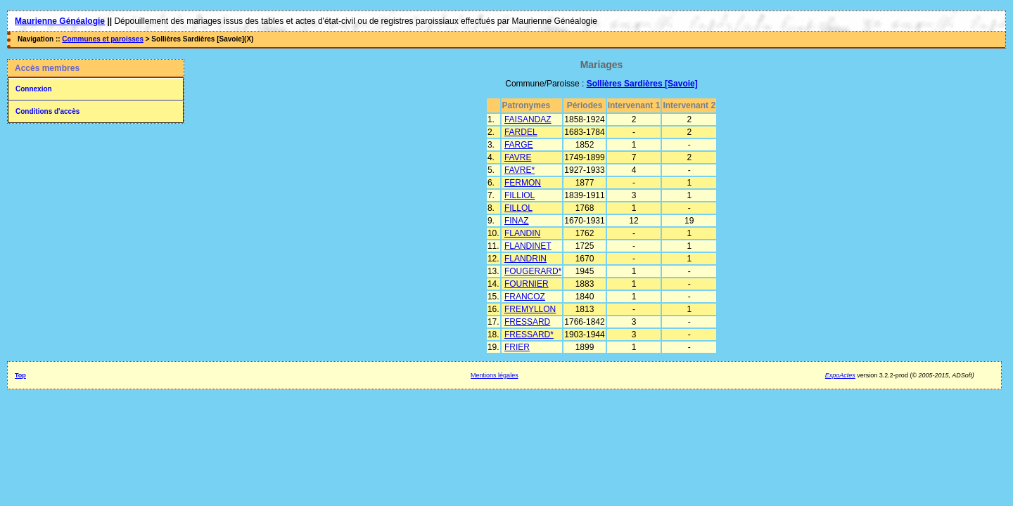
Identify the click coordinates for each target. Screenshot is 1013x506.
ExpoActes (840, 375)
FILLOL (518, 208)
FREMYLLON (530, 309)
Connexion (33, 89)
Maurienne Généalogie (60, 21)
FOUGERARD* (532, 271)
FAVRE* (519, 170)
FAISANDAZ (528, 119)
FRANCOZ (524, 296)
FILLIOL (519, 195)
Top (20, 375)
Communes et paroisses (103, 39)
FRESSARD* (529, 334)
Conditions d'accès (47, 111)
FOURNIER (526, 284)
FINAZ (516, 221)
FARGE (518, 145)
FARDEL (520, 132)
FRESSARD (527, 322)
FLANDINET (528, 246)
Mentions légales (494, 375)
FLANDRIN (525, 259)
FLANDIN (522, 233)
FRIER (517, 347)
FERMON (522, 183)
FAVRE (517, 157)
